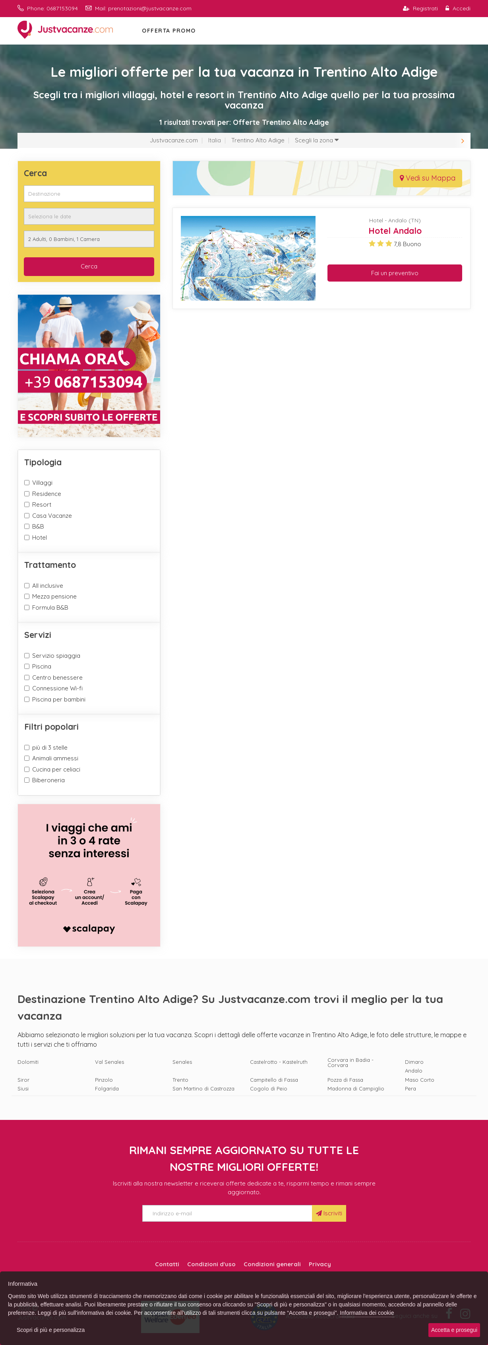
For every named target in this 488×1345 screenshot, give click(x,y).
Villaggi (42, 482)
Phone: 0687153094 (47, 8)
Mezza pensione (54, 596)
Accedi (458, 8)
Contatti (167, 1264)
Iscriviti (329, 1213)
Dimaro (414, 1062)
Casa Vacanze (52, 515)
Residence (46, 494)
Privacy (320, 1264)
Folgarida (107, 1088)
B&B (38, 526)
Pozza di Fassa (345, 1080)
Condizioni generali (272, 1264)
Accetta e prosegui (454, 1330)
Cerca (89, 266)
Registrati (420, 8)
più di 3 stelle (50, 747)
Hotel (39, 537)
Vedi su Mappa (427, 178)
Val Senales (109, 1062)
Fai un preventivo (394, 273)
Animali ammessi (55, 758)
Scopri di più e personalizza (51, 1330)
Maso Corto (419, 1080)
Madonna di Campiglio (355, 1088)
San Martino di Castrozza (203, 1088)
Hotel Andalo (395, 230)
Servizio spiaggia (56, 655)
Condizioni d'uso (211, 1264)
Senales (182, 1062)
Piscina (41, 666)
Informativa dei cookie (367, 1313)
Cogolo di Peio (268, 1088)
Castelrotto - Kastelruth (279, 1062)
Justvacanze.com (174, 140)
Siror (23, 1080)
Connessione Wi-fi (57, 688)
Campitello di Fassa (274, 1080)
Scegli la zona (317, 140)
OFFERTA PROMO (169, 30)
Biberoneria (48, 780)
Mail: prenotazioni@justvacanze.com (138, 8)
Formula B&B (50, 607)
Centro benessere (57, 677)
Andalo (413, 1070)
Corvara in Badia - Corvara (350, 1062)
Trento (180, 1080)
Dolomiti (28, 1062)
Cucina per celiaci (56, 769)
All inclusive (47, 585)
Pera (410, 1088)
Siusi (23, 1088)
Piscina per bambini (58, 699)
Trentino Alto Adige (258, 140)
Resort (41, 504)
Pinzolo (104, 1080)
